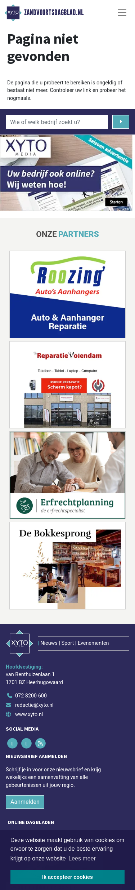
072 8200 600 (31, 696)
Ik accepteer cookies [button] (67, 877)
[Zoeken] (120, 122)
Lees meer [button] (82, 858)
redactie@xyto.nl (34, 705)
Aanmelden (25, 801)
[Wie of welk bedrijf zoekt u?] (57, 122)
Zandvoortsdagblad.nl (54, 12)
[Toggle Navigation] (122, 12)
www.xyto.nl (29, 714)
